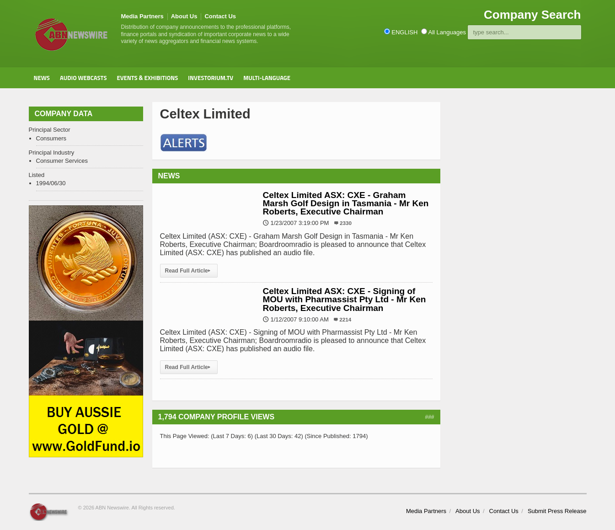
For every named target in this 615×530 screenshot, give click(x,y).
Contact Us (220, 16)
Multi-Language (266, 77)
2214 (345, 319)
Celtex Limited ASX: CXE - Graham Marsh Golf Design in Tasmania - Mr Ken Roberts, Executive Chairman (346, 203)
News (42, 77)
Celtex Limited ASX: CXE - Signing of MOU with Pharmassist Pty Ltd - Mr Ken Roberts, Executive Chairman (344, 299)
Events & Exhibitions (147, 77)
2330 (346, 223)
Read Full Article (189, 271)
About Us (184, 16)
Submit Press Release (557, 511)
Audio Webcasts (83, 77)
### (429, 417)
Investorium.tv (210, 77)
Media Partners (142, 16)
